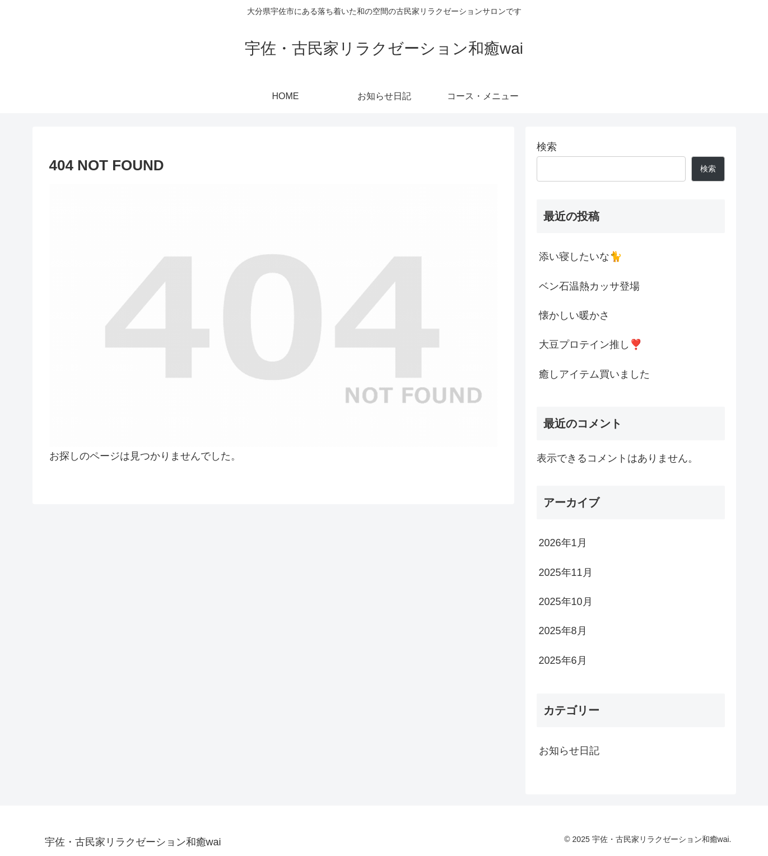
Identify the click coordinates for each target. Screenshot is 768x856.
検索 (547, 146)
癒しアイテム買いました (594, 374)
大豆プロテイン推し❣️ (590, 344)
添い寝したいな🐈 (580, 256)
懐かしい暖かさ (574, 315)
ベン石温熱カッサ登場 (589, 286)
